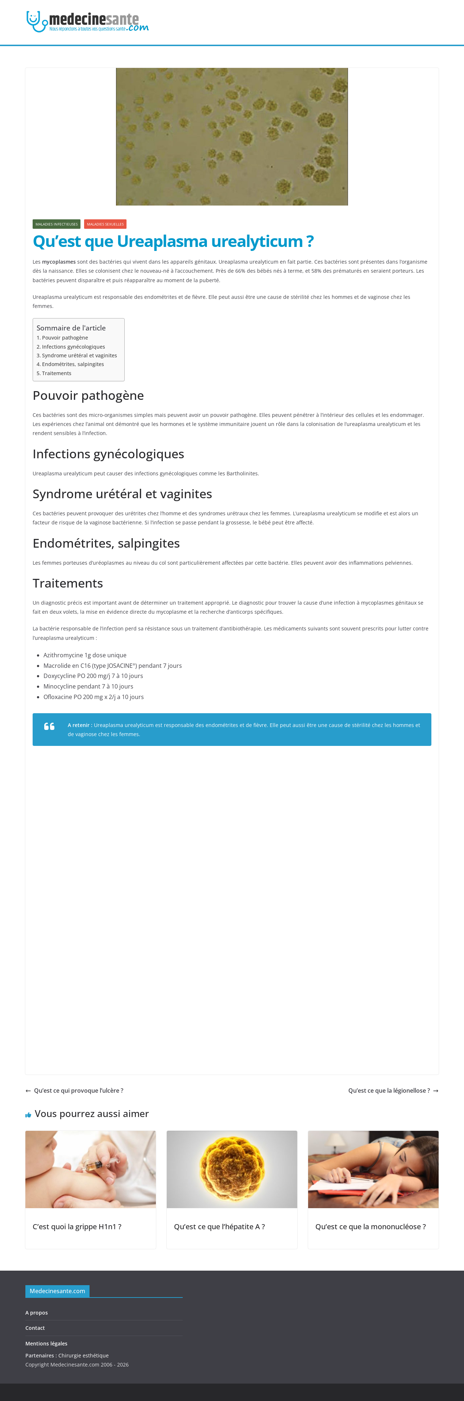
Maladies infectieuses (57, 224)
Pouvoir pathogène (65, 337)
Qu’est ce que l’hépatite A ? (219, 1226)
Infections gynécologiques (73, 346)
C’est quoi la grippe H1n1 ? (77, 1226)
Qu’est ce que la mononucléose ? (370, 1226)
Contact (35, 1327)
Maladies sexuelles (105, 224)
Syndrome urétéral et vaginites (79, 355)
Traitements (56, 373)
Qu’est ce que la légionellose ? (393, 1091)
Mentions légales (46, 1343)
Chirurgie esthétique (83, 1355)
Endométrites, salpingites (73, 364)
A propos (36, 1312)
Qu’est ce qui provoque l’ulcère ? (74, 1091)
